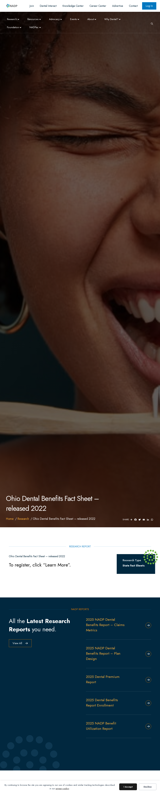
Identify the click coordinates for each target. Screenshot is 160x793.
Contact (133, 6)
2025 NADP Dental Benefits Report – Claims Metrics (105, 625)
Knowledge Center (73, 6)
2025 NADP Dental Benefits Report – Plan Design (103, 653)
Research (12, 19)
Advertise (117, 6)
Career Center (98, 6)
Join (32, 6)
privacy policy (62, 788)
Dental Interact (48, 6)
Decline (148, 786)
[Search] (151, 23)
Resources (33, 19)
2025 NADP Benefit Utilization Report (101, 726)
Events (73, 19)
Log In (149, 6)
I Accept (128, 786)
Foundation (13, 27)
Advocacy (54, 19)
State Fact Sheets (134, 566)
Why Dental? (111, 19)
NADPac (34, 27)
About (90, 19)
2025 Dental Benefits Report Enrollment (102, 702)
